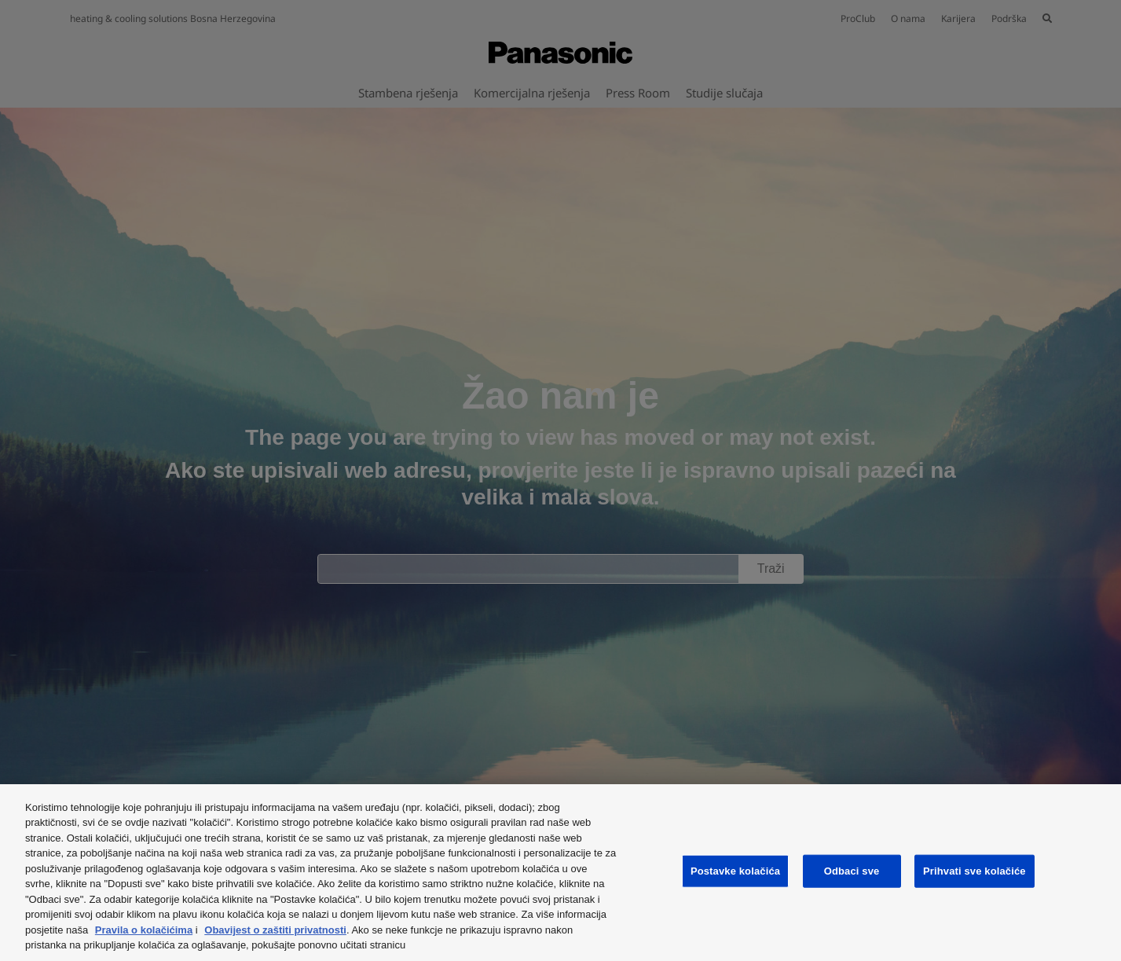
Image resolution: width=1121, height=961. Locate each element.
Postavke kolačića (735, 871)
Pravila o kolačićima (143, 930)
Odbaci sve (852, 871)
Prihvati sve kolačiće (974, 871)
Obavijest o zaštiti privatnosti (275, 930)
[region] (560, 872)
